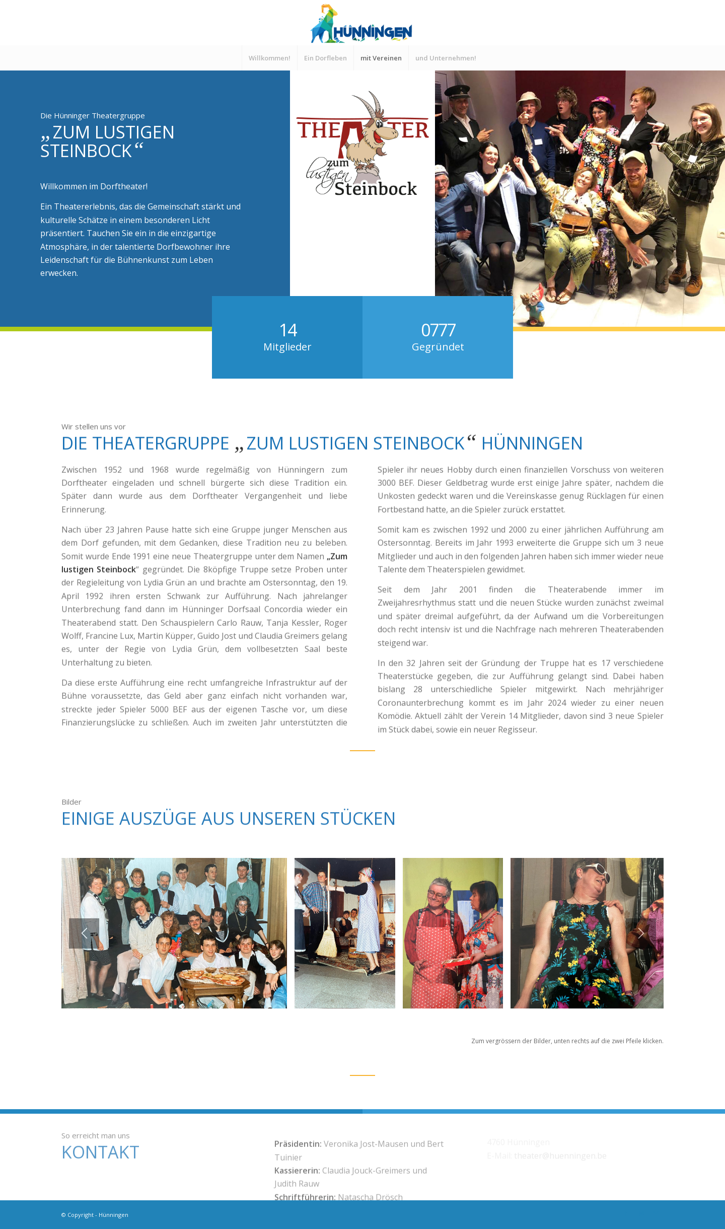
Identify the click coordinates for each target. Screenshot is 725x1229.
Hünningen (113, 1214)
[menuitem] (269, 57)
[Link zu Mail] (656, 1213)
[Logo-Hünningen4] (362, 22)
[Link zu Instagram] (640, 1213)
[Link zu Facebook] (625, 1213)
